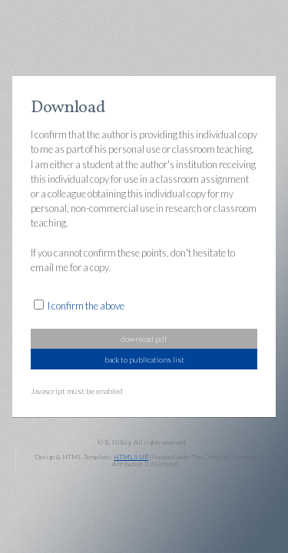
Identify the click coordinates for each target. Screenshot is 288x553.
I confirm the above (86, 306)
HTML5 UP (131, 456)
